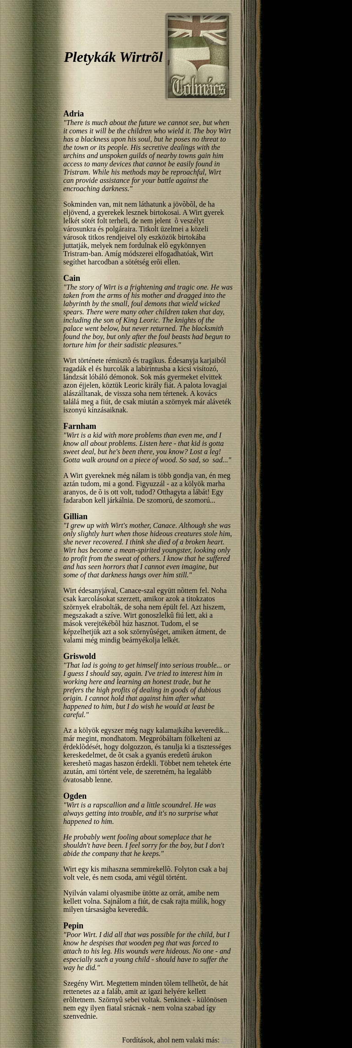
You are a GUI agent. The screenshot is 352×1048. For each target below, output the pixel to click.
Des (227, 1040)
